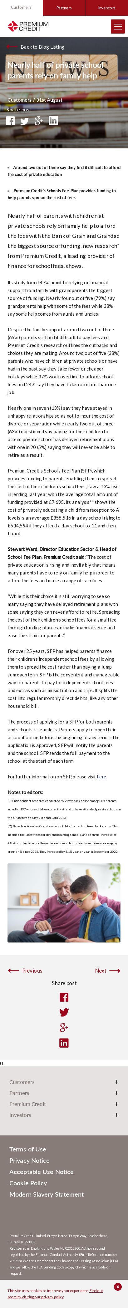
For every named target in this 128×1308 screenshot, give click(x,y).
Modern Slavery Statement (46, 1194)
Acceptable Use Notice (41, 1171)
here (101, 776)
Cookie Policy (28, 1183)
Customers (21, 7)
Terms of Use (27, 1149)
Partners (64, 7)
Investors (107, 7)
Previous (32, 971)
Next (100, 971)
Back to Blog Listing (42, 47)
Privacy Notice (29, 1160)
